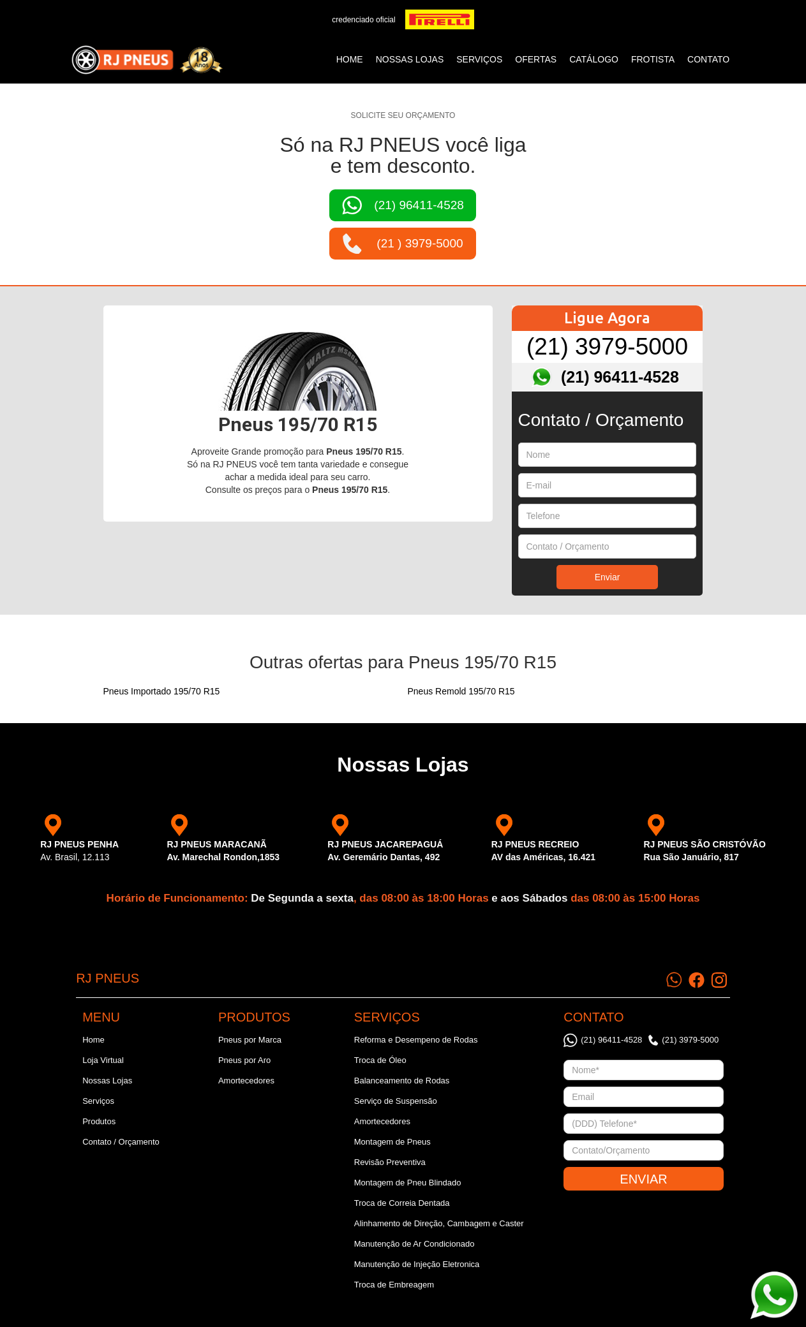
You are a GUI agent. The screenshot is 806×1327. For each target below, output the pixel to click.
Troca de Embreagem (394, 1284)
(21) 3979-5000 (607, 347)
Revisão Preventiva (390, 1162)
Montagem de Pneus (392, 1142)
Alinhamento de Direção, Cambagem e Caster (439, 1223)
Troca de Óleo (380, 1060)
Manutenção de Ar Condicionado (414, 1244)
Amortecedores (246, 1080)
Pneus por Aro (244, 1060)
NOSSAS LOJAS (410, 59)
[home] (146, 60)
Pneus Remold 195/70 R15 (461, 691)
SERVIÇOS (479, 59)
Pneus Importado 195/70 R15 (161, 691)
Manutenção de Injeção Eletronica (417, 1264)
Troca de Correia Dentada (402, 1203)
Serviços (98, 1101)
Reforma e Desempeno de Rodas (416, 1040)
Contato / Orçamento (121, 1142)
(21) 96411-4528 (620, 377)
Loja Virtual (103, 1060)
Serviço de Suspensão (395, 1101)
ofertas (535, 59)
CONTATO (708, 59)
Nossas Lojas (107, 1080)
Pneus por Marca (249, 1040)
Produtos (99, 1121)
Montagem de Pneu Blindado (407, 1182)
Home (349, 59)
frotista (653, 59)
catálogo (593, 59)
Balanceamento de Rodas (402, 1080)
